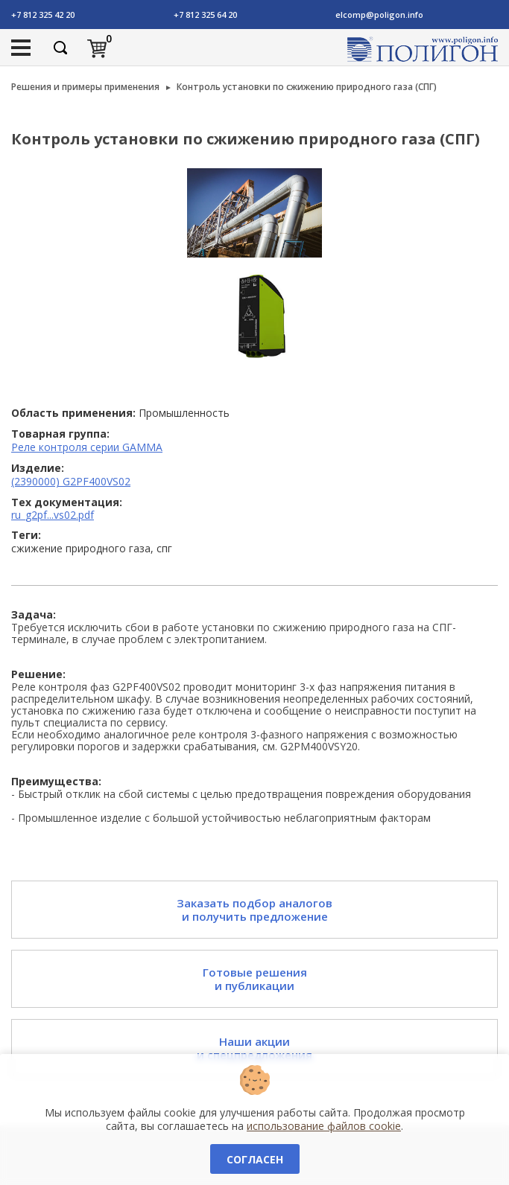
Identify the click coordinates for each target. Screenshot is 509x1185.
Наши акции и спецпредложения (254, 1048)
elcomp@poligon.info (379, 14)
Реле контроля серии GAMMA (86, 447)
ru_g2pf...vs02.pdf (52, 515)
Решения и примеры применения (85, 86)
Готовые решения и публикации (255, 979)
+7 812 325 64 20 (205, 14)
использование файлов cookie (324, 1126)
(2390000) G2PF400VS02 (70, 481)
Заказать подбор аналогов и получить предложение (254, 909)
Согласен (255, 1159)
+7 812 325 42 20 (43, 14)
